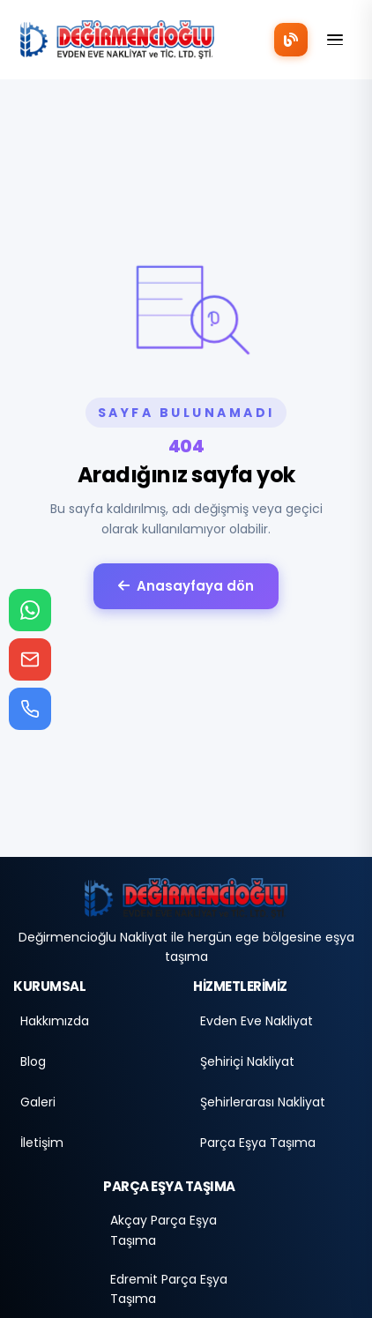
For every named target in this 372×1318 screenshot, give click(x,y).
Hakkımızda (54, 1021)
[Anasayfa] (186, 897)
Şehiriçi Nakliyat (247, 1061)
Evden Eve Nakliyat (256, 1021)
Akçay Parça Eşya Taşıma (163, 1229)
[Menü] (335, 39)
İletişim (41, 1142)
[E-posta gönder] (30, 659)
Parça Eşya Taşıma (258, 1142)
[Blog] (291, 39)
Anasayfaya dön (186, 586)
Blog (33, 1061)
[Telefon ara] (30, 709)
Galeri (38, 1102)
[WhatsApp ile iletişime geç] (30, 610)
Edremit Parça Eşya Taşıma (168, 1288)
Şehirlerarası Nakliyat (262, 1102)
